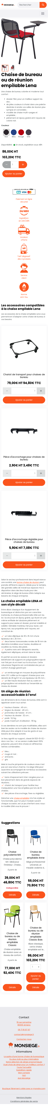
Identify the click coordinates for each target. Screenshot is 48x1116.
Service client (24, 271)
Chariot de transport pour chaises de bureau (24, 376)
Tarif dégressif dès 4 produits (24, 252)
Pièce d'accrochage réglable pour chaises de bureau (24, 540)
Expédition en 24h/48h (24, 214)
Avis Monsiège (24, 1078)
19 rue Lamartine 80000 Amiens (24, 1023)
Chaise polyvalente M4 (12, 853)
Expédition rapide (24, 1070)
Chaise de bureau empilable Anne (35, 854)
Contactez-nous (24, 1039)
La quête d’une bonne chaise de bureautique (24, 1056)
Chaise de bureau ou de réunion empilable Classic (12, 939)
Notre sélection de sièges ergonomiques (24, 1062)
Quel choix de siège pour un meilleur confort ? (24, 1064)
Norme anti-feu (24, 290)
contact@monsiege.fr (24, 1034)
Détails (12, 894)
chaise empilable (21, 798)
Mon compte (24, 1072)
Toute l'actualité (24, 1067)
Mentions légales (24, 1097)
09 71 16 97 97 (24, 1029)
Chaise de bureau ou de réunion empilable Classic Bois (35, 933)
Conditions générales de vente (24, 1101)
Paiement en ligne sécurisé (24, 194)
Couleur (5, 125)
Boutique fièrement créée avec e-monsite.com (23, 1088)
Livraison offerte (24, 233)
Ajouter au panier (13, 173)
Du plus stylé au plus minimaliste (24, 1059)
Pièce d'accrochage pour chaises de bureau (24, 458)
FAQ (24, 1075)
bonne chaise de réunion (28, 582)
